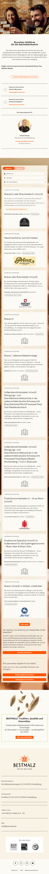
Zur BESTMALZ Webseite (8, 3)
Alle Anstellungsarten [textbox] (11, 182)
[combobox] (24, 173)
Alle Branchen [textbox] (10, 173)
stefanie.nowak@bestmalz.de (24, 141)
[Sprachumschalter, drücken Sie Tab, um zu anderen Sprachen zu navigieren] (46, 3)
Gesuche (19, 168)
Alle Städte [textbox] (9, 178)
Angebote (8, 168)
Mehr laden (25, 624)
